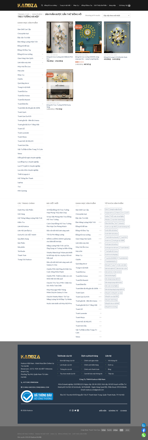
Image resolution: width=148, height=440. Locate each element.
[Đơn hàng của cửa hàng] (116, 15)
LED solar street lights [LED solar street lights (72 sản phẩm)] (117, 216)
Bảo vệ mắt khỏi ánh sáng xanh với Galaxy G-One (59, 263)
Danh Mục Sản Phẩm (25, 210)
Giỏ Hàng (21, 214)
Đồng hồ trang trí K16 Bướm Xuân (115, 57)
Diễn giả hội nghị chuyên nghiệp (29, 157)
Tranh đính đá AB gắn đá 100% (29, 108)
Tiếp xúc (111, 374)
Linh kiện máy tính (24, 62)
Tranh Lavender (23, 133)
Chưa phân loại (23, 33)
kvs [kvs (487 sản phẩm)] (123, 213)
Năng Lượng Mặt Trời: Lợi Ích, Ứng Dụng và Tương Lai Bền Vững (59, 247)
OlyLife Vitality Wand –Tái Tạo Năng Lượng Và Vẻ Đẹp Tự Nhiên (59, 298)
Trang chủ (23, 14)
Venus (20, 153)
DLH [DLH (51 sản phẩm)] (106, 209)
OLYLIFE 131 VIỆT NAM (27, 235)
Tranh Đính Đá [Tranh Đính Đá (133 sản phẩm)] (123, 258)
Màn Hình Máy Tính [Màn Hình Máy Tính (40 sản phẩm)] (111, 223)
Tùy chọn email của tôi (67, 374)
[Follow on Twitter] (75, 411)
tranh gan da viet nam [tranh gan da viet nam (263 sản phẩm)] (111, 247)
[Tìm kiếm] (42, 5)
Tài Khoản (21, 251)
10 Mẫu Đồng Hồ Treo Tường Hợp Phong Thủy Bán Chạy (58, 211)
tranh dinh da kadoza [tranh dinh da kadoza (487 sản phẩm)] (111, 233)
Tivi (19, 187)
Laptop (20, 182)
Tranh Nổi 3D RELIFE (25, 141)
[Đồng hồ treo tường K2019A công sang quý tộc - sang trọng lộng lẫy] (88, 37)
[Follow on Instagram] (73, 411)
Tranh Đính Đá (23, 104)
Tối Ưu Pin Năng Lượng (55, 235)
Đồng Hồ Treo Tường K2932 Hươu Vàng (59, 106)
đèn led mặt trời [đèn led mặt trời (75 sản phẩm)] (110, 268)
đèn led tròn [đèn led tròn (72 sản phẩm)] (108, 272)
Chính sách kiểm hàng (91, 365)
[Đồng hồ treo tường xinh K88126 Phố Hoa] (60, 37)
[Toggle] (42, 41)
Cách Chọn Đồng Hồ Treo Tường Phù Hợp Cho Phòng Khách (59, 224)
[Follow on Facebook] (70, 411)
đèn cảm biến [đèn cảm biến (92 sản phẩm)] (122, 265)
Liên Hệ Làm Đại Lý (25, 230)
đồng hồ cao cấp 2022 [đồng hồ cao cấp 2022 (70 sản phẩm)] (111, 296)
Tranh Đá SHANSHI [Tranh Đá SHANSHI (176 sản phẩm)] (111, 258)
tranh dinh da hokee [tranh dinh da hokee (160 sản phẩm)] (111, 230)
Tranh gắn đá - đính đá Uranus (28, 120)
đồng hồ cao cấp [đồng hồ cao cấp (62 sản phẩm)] (117, 293)
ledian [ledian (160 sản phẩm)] (107, 216)
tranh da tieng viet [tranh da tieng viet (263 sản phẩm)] (123, 227)
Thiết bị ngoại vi (24, 174)
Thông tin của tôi (66, 369)
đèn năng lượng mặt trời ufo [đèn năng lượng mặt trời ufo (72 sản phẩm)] (113, 282)
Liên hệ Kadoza (23, 226)
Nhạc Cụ (76, 5)
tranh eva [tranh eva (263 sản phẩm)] (108, 240)
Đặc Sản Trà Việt (24, 37)
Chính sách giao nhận (91, 360)
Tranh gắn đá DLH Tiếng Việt (28, 124)
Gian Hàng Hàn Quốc (25, 58)
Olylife (20, 79)
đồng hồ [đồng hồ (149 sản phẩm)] (107, 293)
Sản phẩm (21, 247)
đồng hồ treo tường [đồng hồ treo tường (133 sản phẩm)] (111, 307)
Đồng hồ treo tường (51, 5)
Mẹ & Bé (21, 71)
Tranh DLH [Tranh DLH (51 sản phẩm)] (123, 237)
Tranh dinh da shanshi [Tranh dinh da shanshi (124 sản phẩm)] (112, 237)
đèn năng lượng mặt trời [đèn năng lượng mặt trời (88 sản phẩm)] (112, 279)
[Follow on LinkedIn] (78, 411)
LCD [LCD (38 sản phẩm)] (127, 213)
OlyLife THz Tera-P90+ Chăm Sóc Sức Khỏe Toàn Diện (59, 284)
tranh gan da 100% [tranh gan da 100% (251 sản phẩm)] (118, 240)
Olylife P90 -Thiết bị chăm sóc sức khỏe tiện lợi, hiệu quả (59, 277)
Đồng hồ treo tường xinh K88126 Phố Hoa (60, 58)
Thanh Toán (22, 255)
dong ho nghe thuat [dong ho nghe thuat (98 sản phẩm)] (115, 209)
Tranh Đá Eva (22, 91)
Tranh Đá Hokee (24, 96)
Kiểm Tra (21, 222)
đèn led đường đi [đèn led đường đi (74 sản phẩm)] (110, 275)
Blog (109, 369)
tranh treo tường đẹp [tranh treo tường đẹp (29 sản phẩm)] (111, 254)
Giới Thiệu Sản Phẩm (101, 5)
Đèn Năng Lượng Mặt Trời (28, 42)
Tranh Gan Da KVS (24, 116)
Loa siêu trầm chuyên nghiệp (28, 170)
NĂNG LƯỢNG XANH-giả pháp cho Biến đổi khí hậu (59, 240)
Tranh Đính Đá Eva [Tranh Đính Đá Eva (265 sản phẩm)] (110, 261)
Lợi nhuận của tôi (66, 365)
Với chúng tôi (112, 360)
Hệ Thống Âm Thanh (25, 178)
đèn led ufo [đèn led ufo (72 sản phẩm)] (117, 272)
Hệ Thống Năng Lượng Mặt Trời (30, 218)
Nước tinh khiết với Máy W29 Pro (59, 303)
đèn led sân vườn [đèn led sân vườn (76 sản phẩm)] (122, 268)
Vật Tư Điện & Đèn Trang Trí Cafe (30, 149)
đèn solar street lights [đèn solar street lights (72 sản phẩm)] (111, 286)
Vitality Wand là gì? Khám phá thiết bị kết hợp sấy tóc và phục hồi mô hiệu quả (59, 255)
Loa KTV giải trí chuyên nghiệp (29, 166)
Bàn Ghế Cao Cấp (24, 29)
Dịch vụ (110, 365)
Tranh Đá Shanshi (24, 100)
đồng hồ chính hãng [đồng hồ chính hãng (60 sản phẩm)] (111, 300)
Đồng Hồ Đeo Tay (86, 5)
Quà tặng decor (23, 83)
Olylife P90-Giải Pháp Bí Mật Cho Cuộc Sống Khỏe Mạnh (59, 270)
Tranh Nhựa (22, 137)
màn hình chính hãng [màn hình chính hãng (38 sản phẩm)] (118, 220)
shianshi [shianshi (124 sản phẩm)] (121, 223)
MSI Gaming (22, 191)
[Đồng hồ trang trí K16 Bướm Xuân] (117, 37)
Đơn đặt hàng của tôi (67, 360)
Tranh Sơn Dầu (23, 145)
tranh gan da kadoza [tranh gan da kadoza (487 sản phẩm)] (111, 244)
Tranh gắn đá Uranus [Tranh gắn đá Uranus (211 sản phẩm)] (111, 251)
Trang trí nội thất (66, 5)
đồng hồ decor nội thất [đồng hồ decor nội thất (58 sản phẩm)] (112, 303)
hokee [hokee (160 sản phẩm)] (118, 213)
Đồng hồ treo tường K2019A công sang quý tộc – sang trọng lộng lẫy (87, 58)
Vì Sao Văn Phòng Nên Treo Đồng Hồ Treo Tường (59, 218)
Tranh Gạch (22, 112)
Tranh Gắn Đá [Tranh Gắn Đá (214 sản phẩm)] (124, 247)
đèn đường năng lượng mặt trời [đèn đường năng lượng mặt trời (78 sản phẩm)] (114, 289)
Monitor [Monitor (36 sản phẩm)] (107, 220)
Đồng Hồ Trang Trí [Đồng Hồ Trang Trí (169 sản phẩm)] (111, 265)
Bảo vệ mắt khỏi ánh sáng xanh (58, 230)
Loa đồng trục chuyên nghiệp (28, 162)
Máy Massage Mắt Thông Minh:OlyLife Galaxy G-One (57, 291)
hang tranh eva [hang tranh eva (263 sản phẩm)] (109, 213)
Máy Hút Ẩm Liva (24, 66)
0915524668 (121, 387)
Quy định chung (23, 239)
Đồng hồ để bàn (23, 46)
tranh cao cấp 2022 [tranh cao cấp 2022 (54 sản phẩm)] (111, 227)
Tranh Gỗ (21, 129)
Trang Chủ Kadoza (24, 259)
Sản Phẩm (37, 14)
